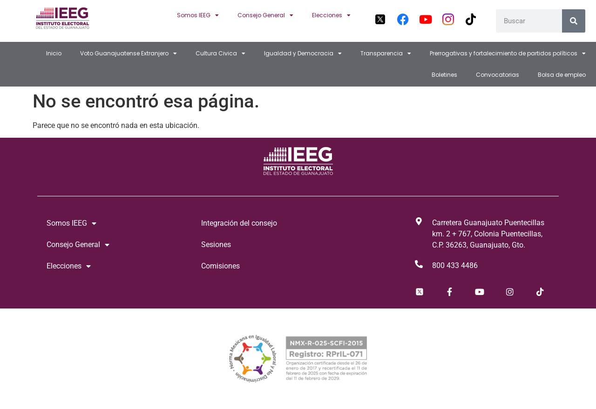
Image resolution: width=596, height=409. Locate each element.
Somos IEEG (198, 15)
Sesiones (216, 244)
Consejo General (265, 15)
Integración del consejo (239, 223)
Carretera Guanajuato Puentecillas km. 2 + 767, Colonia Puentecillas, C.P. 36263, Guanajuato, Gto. (488, 233)
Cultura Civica (220, 53)
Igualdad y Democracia (303, 53)
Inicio (53, 53)
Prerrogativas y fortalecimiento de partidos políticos (508, 53)
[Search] (573, 21)
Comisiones (220, 265)
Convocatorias (497, 75)
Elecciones (331, 15)
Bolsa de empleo (562, 75)
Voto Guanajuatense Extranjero (128, 53)
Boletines (444, 75)
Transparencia (385, 53)
